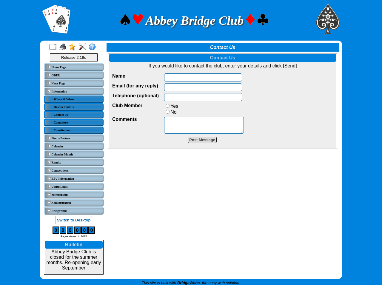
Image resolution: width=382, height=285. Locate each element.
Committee (61, 122)
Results (54, 162)
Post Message (207, 142)
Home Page (57, 67)
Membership (58, 194)
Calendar (56, 146)
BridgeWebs (57, 210)
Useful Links (58, 186)
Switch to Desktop (74, 220)
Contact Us (61, 114)
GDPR (54, 75)
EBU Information (61, 178)
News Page (56, 83)
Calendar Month (60, 154)
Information (57, 91)
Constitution (62, 130)
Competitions (58, 170)
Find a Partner (59, 138)
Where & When (64, 99)
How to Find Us (64, 107)
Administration (59, 202)
